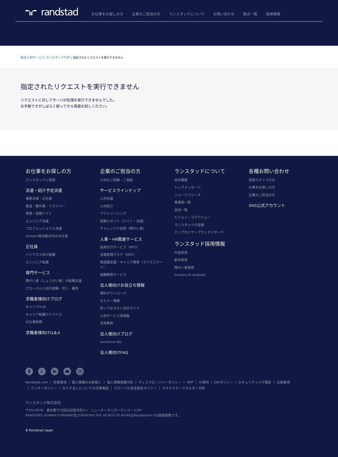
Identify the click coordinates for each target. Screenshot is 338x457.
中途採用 (181, 251)
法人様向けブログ (116, 332)
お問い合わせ (223, 14)
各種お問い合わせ (269, 170)
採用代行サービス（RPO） (120, 245)
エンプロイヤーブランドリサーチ (199, 230)
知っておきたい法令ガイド (120, 306)
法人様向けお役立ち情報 (122, 283)
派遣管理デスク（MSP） (118, 253)
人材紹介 (106, 204)
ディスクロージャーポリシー (160, 380)
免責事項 (59, 380)
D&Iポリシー (223, 380)
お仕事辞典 (34, 320)
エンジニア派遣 (37, 219)
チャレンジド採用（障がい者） (123, 227)
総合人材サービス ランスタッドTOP (45, 56)
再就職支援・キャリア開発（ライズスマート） (131, 263)
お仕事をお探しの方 (107, 14)
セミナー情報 (110, 299)
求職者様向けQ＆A (43, 331)
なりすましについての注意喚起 (85, 386)
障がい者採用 (184, 266)
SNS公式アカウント (267, 203)
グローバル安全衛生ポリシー (135, 386)
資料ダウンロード (113, 291)
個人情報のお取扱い (87, 380)
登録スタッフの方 (262, 178)
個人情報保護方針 (120, 380)
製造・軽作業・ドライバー (45, 204)
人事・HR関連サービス (121, 237)
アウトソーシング (113, 212)
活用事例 (106, 321)
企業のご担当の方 (146, 14)
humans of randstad (189, 273)
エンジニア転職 (37, 260)
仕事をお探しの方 (262, 186)
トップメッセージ (187, 186)
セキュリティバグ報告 (254, 380)
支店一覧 (181, 208)
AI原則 (204, 380)
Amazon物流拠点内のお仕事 (47, 234)
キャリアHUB (36, 305)
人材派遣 (106, 197)
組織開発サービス (113, 273)
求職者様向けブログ (44, 297)
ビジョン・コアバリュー (192, 216)
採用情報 (273, 14)
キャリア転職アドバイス (44, 313)
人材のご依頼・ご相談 (116, 178)
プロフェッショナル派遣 (44, 227)
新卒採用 (181, 258)
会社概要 (181, 178)
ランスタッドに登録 (40, 178)
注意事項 (283, 380)
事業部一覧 (182, 201)
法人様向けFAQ (114, 350)
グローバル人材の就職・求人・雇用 (52, 287)
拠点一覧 (250, 14)
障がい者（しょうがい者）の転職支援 (54, 279)
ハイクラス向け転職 (40, 253)
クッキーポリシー (44, 386)
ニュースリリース (187, 193)
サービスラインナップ (120, 188)
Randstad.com (36, 380)
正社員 (32, 244)
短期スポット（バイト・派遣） (123, 219)
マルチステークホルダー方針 (183, 386)
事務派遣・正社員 (39, 197)
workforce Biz (110, 340)
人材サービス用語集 (115, 314)
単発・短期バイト (39, 212)
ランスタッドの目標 (189, 223)
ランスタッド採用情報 (199, 242)
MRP (190, 380)
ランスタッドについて (187, 14)
